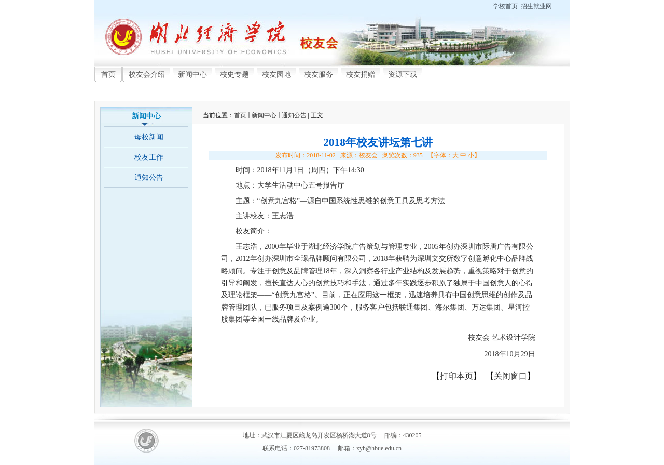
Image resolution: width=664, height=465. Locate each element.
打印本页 (456, 375)
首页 (240, 115)
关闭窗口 (510, 375)
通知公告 (294, 115)
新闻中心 (264, 115)
